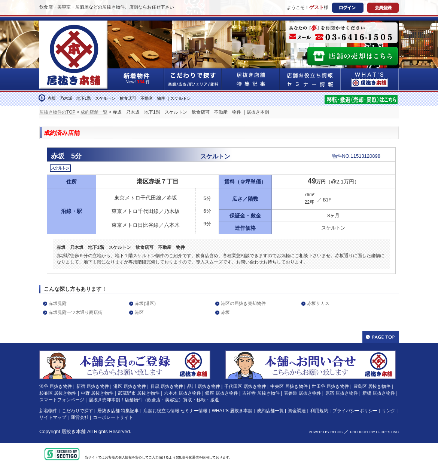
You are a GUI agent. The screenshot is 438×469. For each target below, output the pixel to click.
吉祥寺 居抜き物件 (260, 393)
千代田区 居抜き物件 (245, 386)
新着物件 (48, 410)
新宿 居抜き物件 (92, 386)
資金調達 (297, 410)
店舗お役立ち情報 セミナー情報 (175, 410)
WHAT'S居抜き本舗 (370, 79)
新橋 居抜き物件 (378, 393)
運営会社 (80, 417)
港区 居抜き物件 (129, 386)
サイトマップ (52, 417)
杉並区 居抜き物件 (57, 393)
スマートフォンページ (61, 399)
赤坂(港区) (145, 303)
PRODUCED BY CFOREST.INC (374, 432)
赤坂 (225, 312)
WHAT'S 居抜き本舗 (232, 410)
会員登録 (383, 8)
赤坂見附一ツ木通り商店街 (76, 312)
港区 (139, 312)
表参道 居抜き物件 (302, 393)
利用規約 (319, 410)
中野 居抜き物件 (97, 393)
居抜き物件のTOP (57, 112)
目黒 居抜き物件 (166, 386)
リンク (388, 410)
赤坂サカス (318, 303)
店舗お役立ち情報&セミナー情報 (310, 79)
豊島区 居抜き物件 (371, 386)
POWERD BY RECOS (326, 432)
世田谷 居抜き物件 (330, 386)
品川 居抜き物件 (203, 386)
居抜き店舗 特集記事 (118, 410)
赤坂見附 (58, 303)
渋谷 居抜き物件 (55, 386)
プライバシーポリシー (354, 410)
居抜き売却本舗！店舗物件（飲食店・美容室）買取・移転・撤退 (154, 399)
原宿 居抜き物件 (341, 393)
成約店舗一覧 (93, 112)
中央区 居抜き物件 (288, 386)
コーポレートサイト (113, 417)
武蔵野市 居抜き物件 (138, 393)
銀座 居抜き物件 (221, 393)
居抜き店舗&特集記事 (251, 79)
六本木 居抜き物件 (182, 393)
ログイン (348, 8)
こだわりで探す (193, 79)
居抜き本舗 (73, 431)
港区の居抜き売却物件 (243, 303)
